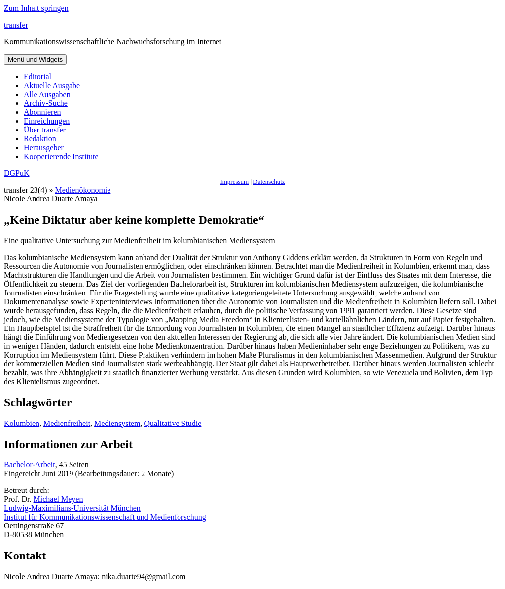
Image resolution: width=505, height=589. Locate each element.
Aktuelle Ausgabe (52, 85)
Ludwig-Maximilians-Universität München (72, 508)
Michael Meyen (58, 499)
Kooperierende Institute (61, 156)
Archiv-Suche (46, 103)
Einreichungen (47, 121)
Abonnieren (42, 112)
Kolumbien (21, 423)
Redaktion (40, 138)
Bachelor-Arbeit (29, 464)
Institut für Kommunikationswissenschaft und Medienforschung (105, 517)
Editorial (37, 76)
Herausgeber (44, 147)
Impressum (234, 181)
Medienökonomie (83, 190)
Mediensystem (117, 423)
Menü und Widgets (35, 59)
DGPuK (17, 173)
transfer (16, 25)
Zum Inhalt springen (36, 8)
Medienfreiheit (66, 423)
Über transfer (45, 130)
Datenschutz (269, 181)
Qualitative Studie (172, 423)
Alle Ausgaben (47, 94)
